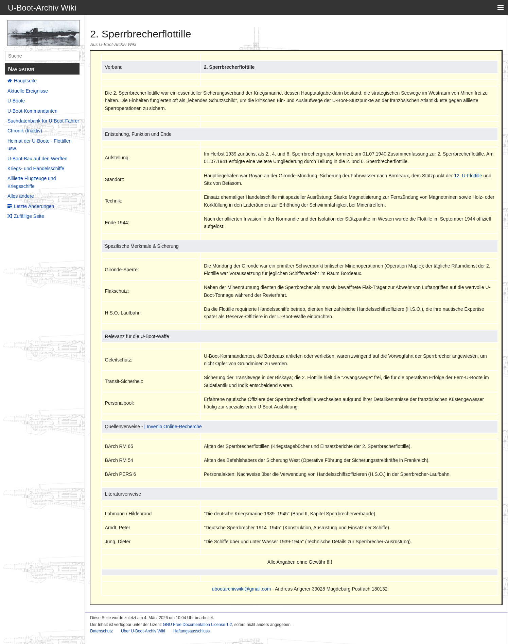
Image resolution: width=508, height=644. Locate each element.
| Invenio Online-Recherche (173, 426)
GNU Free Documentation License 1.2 (197, 624)
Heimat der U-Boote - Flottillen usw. (39, 144)
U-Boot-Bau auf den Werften (37, 158)
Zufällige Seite (29, 216)
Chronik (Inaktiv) (24, 130)
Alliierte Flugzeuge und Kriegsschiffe (31, 182)
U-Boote (16, 100)
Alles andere (20, 196)
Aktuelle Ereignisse (27, 91)
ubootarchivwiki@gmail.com (241, 589)
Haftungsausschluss (191, 631)
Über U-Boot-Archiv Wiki (143, 631)
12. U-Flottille (468, 175)
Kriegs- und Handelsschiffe (35, 168)
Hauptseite (25, 80)
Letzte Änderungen (34, 206)
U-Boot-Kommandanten (32, 111)
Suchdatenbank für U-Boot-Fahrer (43, 121)
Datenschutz (101, 631)
